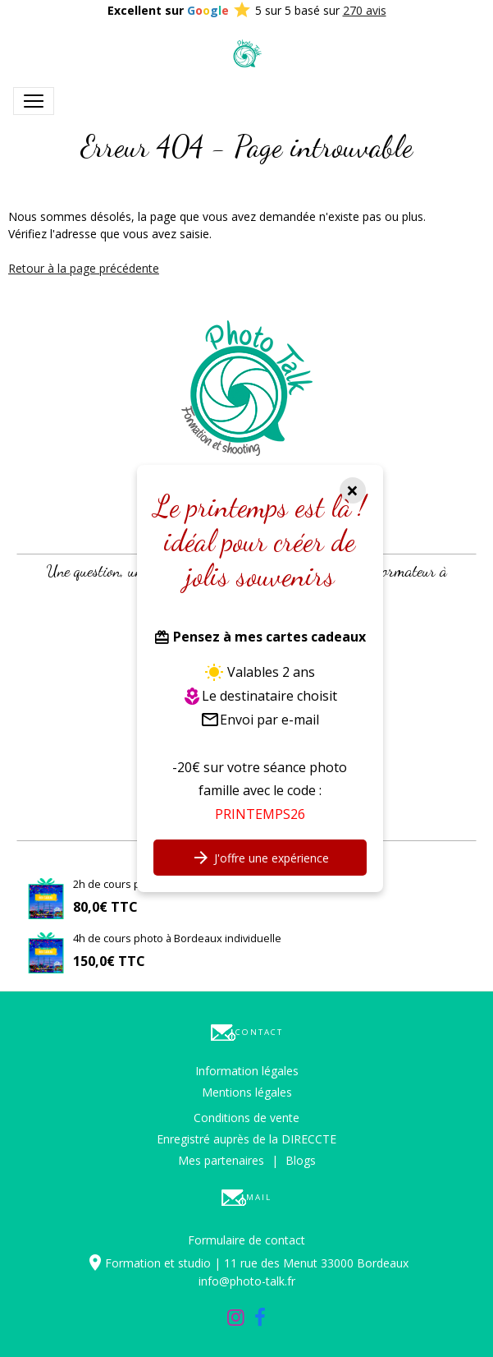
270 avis (364, 10)
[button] (25, 528)
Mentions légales (247, 1092)
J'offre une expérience (260, 857)
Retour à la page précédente (83, 268)
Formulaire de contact (246, 1240)
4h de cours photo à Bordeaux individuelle (177, 938)
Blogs (300, 1160)
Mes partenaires (221, 1160)
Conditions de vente (246, 1117)
